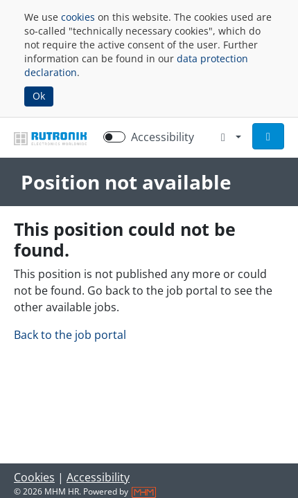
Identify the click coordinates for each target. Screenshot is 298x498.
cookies (78, 17)
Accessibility (98, 477)
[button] (268, 136)
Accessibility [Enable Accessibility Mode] (162, 137)
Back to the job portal (70, 334)
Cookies (34, 477)
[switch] (114, 136)
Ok (39, 95)
